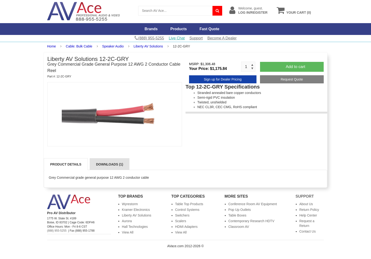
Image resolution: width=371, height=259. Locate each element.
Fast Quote (209, 29)
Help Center (308, 215)
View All (127, 232)
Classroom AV (238, 227)
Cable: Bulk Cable (79, 46)
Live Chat (177, 38)
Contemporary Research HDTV (251, 221)
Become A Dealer (222, 38)
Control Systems (187, 210)
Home (51, 46)
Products (178, 29)
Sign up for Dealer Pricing (223, 79)
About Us (306, 204)
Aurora (127, 221)
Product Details (65, 164)
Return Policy (309, 210)
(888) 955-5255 (56, 230)
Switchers (182, 215)
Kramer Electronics (136, 210)
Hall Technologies (135, 227)
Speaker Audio (113, 46)
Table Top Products (189, 204)
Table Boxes (237, 215)
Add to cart (295, 66)
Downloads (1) (109, 164)
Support (196, 38)
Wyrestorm (130, 204)
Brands (151, 29)
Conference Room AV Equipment (252, 204)
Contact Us (307, 231)
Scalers (180, 221)
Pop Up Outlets (239, 210)
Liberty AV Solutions (148, 46)
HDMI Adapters (186, 227)
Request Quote (292, 79)
